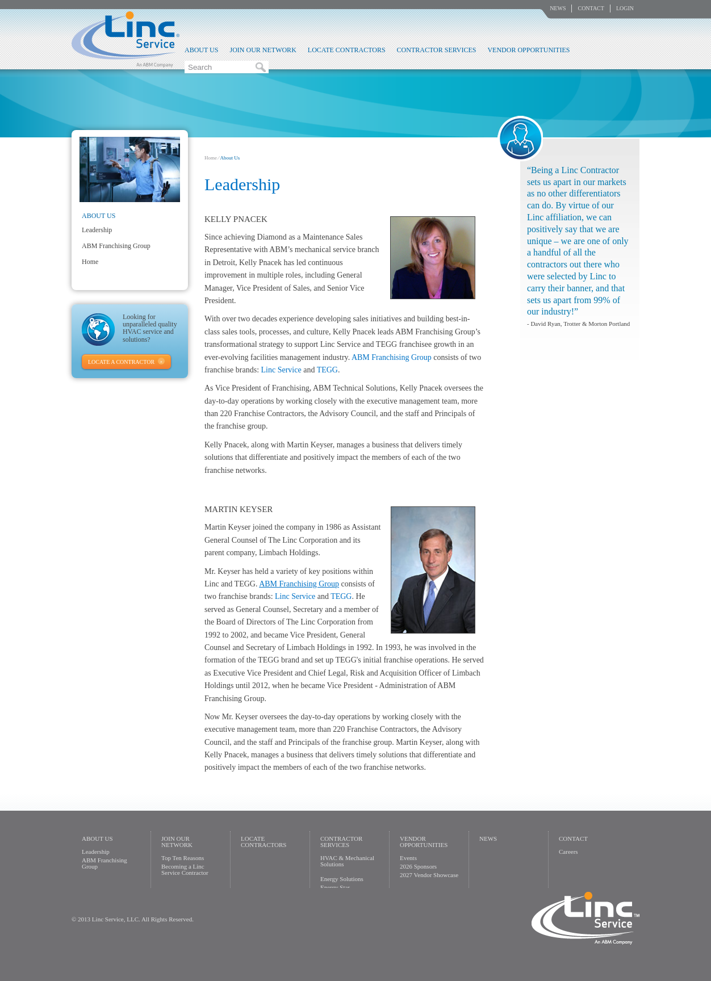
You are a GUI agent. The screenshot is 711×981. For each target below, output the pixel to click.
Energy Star (335, 887)
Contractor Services (436, 50)
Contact (591, 8)
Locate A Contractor (121, 362)
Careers (568, 851)
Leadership (97, 230)
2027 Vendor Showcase (429, 874)
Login (625, 8)
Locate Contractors (347, 50)
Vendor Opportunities (528, 50)
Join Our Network (262, 50)
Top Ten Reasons (182, 857)
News (558, 8)
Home (210, 158)
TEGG (327, 370)
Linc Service (125, 39)
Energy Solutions (341, 878)
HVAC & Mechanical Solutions (347, 860)
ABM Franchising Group (392, 357)
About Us (201, 50)
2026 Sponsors (418, 866)
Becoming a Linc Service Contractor (184, 869)
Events (408, 857)
